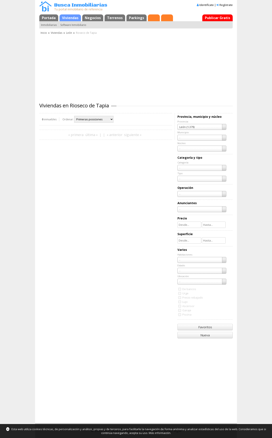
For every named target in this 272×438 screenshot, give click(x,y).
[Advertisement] (136, 67)
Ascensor (188, 306)
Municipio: (183, 132)
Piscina (186, 314)
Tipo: (180, 173)
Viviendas (70, 17)
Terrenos (115, 17)
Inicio (44, 33)
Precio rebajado (192, 297)
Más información (159, 433)
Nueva (205, 335)
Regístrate (226, 5)
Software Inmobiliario (73, 25)
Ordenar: (68, 119)
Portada (49, 17)
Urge (185, 293)
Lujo (185, 302)
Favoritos (205, 327)
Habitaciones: (185, 254)
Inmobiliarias (49, 25)
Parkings (136, 17)
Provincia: (183, 121)
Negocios (93, 17)
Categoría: (183, 162)
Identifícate (206, 5)
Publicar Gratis (217, 17)
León (69, 33)
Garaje (186, 310)
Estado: (181, 265)
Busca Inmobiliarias (80, 5)
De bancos (189, 289)
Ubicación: (183, 276)
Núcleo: (181, 143)
